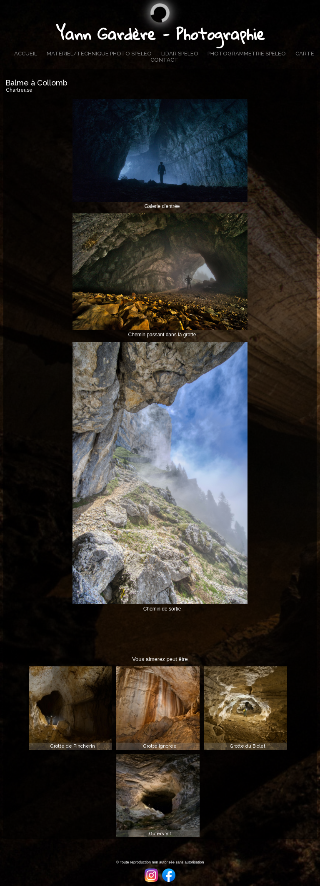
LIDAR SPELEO (179, 53)
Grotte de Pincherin (72, 746)
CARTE (304, 53)
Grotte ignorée (160, 746)
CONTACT (164, 60)
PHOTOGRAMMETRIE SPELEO (247, 53)
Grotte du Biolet (247, 746)
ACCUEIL (25, 53)
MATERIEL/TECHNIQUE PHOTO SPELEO (99, 53)
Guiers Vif (160, 833)
